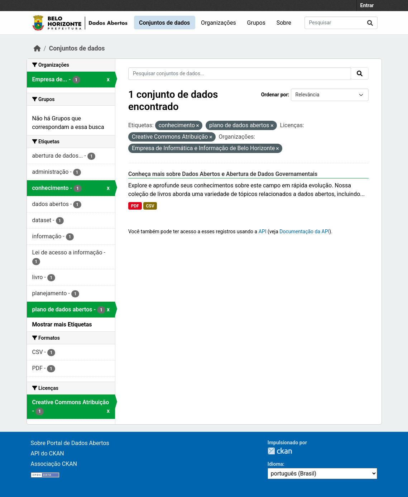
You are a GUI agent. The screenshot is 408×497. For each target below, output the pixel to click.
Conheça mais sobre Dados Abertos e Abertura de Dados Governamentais (222, 174)
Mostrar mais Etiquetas (62, 324)
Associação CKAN (54, 463)
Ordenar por (274, 94)
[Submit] (370, 22)
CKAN (280, 451)
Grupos (256, 22)
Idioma (275, 464)
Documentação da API (304, 231)
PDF (135, 206)
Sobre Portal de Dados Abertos (70, 443)
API (263, 231)
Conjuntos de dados (164, 22)
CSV (150, 206)
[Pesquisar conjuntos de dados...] (341, 22)
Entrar (367, 5)
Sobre (284, 22)
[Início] (37, 48)
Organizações (218, 22)
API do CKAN (47, 453)
